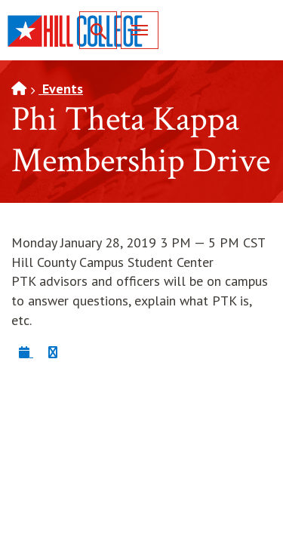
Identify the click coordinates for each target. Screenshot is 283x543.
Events (60, 88)
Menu (134, 30)
